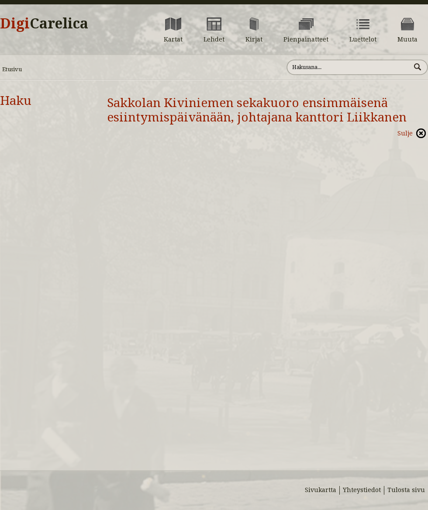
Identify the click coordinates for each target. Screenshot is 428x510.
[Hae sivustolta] (348, 67)
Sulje (405, 133)
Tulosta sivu (406, 489)
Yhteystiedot (362, 489)
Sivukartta (320, 489)
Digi (44, 23)
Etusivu (12, 69)
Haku (15, 101)
